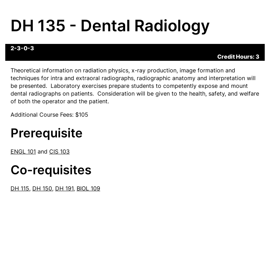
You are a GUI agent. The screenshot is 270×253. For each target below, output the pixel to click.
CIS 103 (59, 151)
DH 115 (20, 188)
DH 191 (64, 188)
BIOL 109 (88, 188)
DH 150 (42, 188)
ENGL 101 (23, 151)
